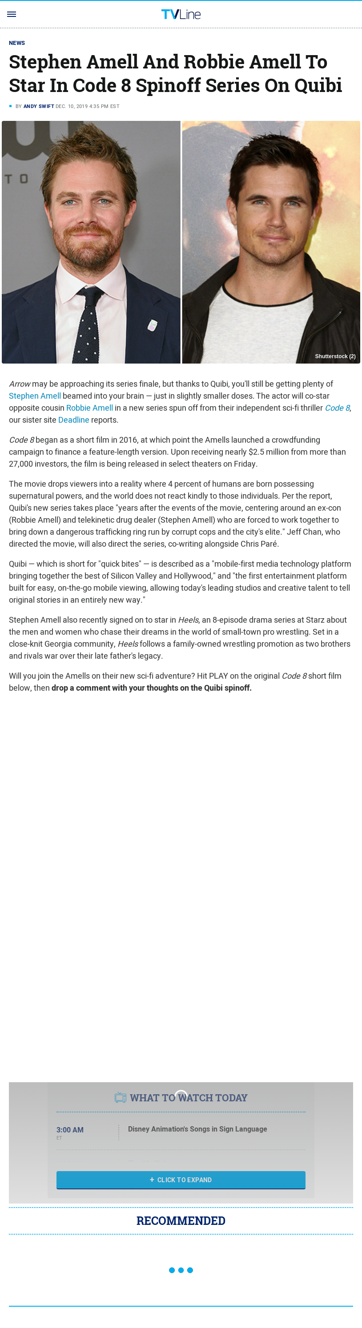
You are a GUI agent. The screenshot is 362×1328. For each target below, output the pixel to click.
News (17, 43)
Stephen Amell (35, 395)
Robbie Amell (89, 407)
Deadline (73, 419)
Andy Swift (39, 106)
